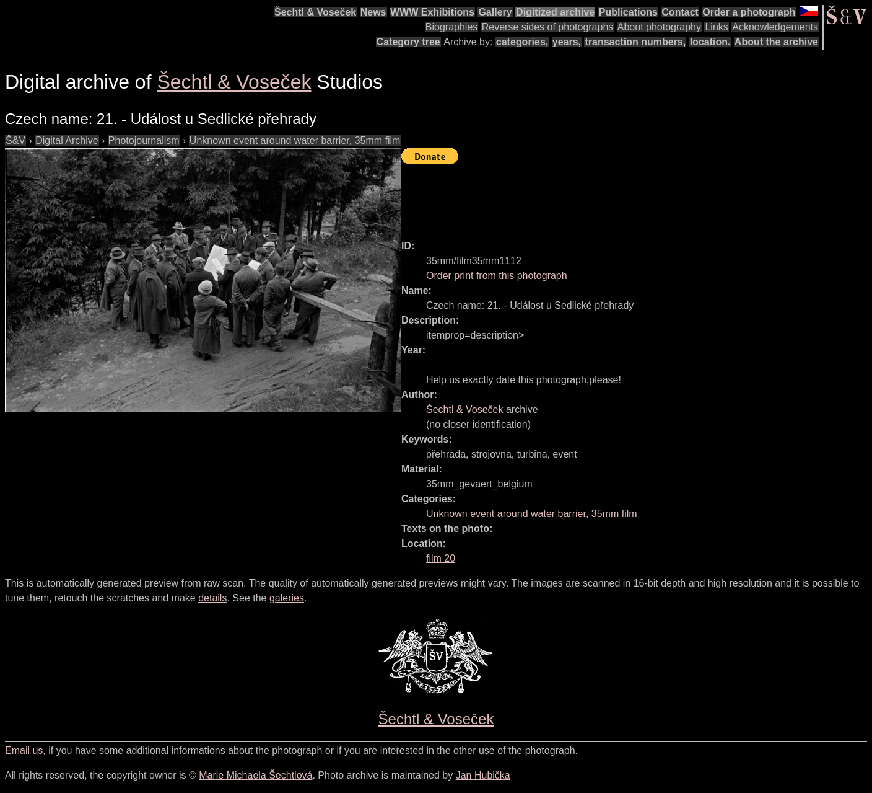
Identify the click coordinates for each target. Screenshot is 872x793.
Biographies (451, 27)
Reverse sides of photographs (548, 27)
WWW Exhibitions (432, 12)
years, (566, 42)
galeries (286, 598)
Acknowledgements (775, 27)
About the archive (776, 42)
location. (710, 42)
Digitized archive (555, 12)
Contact (680, 12)
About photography (659, 27)
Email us (24, 750)
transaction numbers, (635, 42)
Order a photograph (748, 12)
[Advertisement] (626, 196)
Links (716, 27)
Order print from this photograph (496, 275)
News (373, 12)
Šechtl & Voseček (315, 12)
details (212, 598)
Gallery (495, 12)
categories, (522, 42)
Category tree (408, 42)
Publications (628, 12)
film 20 (440, 558)
